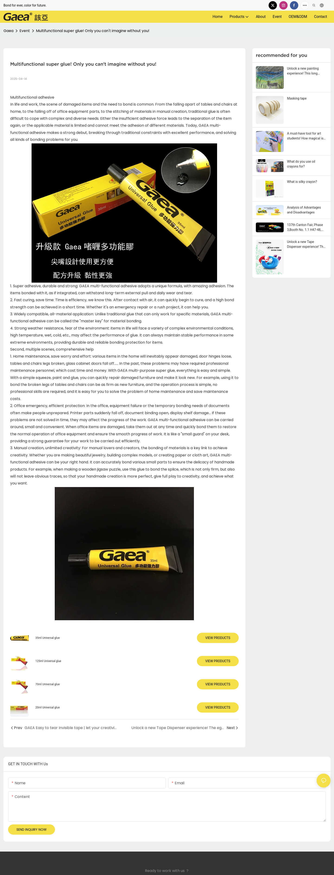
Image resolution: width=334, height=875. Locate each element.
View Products (217, 638)
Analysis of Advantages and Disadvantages (304, 210)
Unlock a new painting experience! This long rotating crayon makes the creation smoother (306, 71)
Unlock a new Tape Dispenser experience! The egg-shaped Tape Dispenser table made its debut (307, 244)
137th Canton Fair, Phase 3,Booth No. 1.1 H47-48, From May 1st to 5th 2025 (305, 227)
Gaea (8, 30)
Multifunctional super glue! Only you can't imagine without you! (92, 30)
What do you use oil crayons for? (301, 164)
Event (24, 30)
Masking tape (297, 98)
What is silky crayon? (302, 182)
